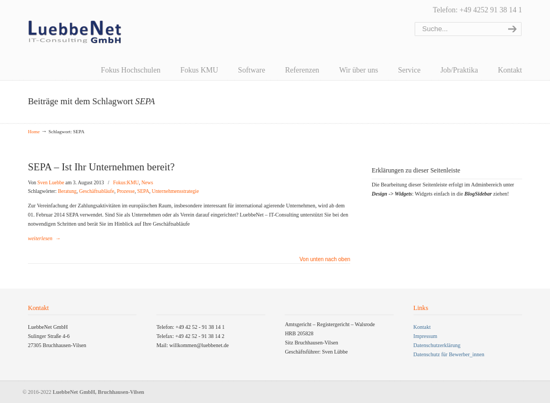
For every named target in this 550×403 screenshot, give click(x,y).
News (147, 182)
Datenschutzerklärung (437, 345)
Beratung (67, 191)
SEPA (143, 191)
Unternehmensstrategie (175, 191)
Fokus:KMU (126, 182)
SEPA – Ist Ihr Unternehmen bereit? (101, 166)
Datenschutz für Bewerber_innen (449, 354)
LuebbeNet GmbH (75, 32)
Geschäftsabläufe (96, 191)
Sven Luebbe (51, 182)
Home (34, 131)
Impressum (425, 336)
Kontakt (422, 327)
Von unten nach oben (324, 259)
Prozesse (125, 191)
